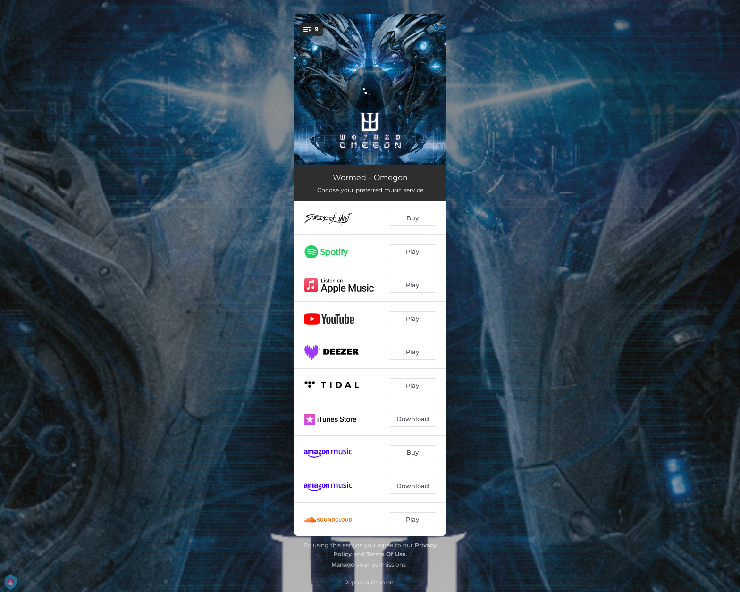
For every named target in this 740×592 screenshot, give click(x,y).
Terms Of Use (386, 554)
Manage (342, 564)
